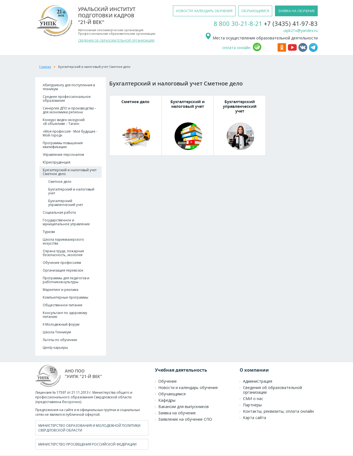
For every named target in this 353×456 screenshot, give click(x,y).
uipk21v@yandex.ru (301, 30)
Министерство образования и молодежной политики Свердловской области (89, 428)
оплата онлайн (236, 47)
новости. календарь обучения (204, 11)
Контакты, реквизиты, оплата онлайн (278, 411)
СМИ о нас (253, 398)
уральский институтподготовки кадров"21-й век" (106, 15)
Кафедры (166, 400)
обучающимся (255, 11)
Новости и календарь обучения (188, 387)
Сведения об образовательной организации (272, 390)
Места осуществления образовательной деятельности (261, 38)
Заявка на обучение (177, 412)
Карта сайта (254, 417)
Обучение (167, 381)
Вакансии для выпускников (183, 406)
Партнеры (252, 404)
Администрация (257, 381)
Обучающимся (172, 393)
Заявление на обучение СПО (185, 419)
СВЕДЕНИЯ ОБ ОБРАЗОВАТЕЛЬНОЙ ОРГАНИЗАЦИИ (116, 40)
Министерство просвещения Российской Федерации (87, 444)
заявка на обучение (296, 11)
